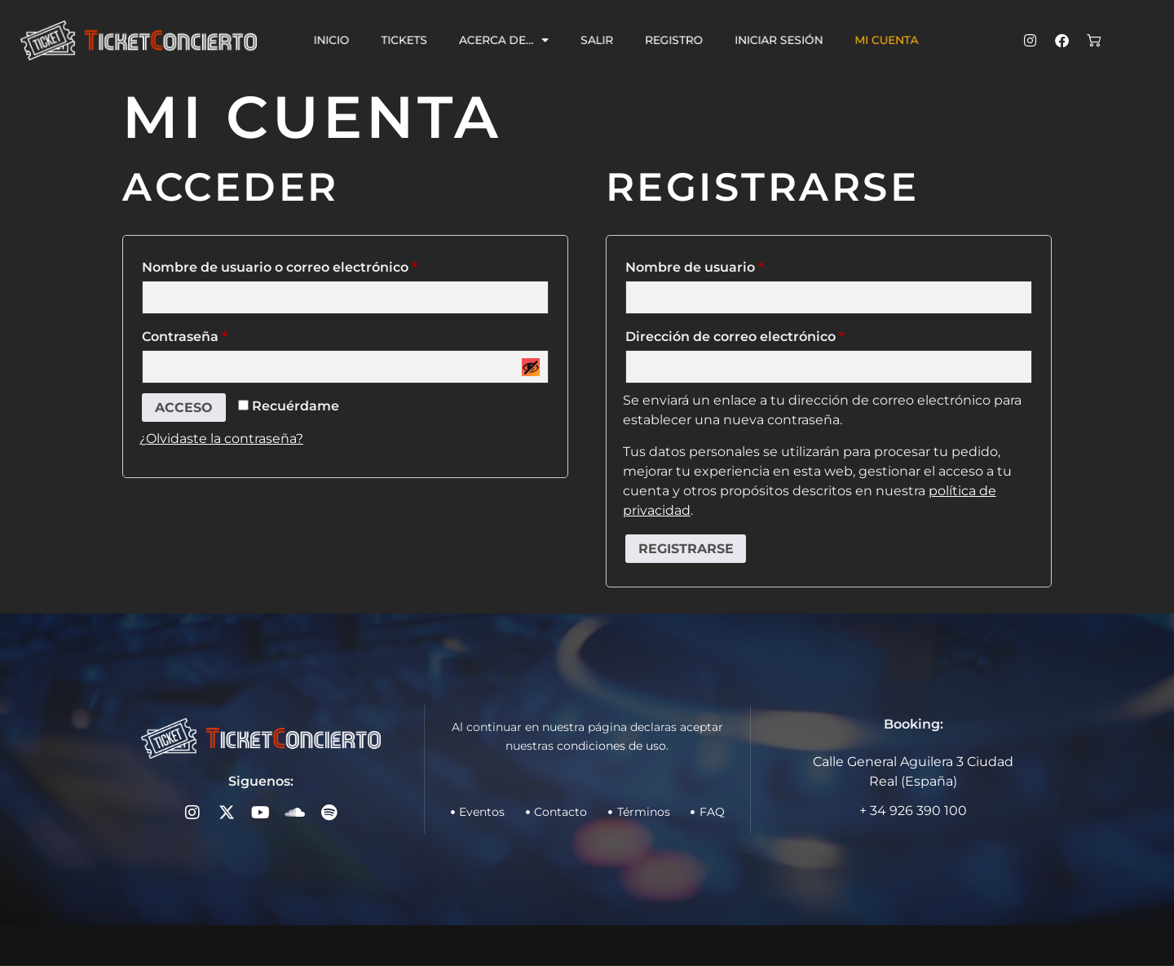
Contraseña (222, 334)
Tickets (422, 40)
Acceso (184, 407)
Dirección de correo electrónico (772, 334)
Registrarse (686, 548)
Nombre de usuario (732, 265)
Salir (599, 40)
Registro (668, 40)
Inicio (355, 40)
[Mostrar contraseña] (531, 367)
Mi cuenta (863, 40)
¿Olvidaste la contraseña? (221, 439)
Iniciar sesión (765, 40)
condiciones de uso (611, 745)
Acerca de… (513, 41)
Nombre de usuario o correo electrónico (317, 265)
